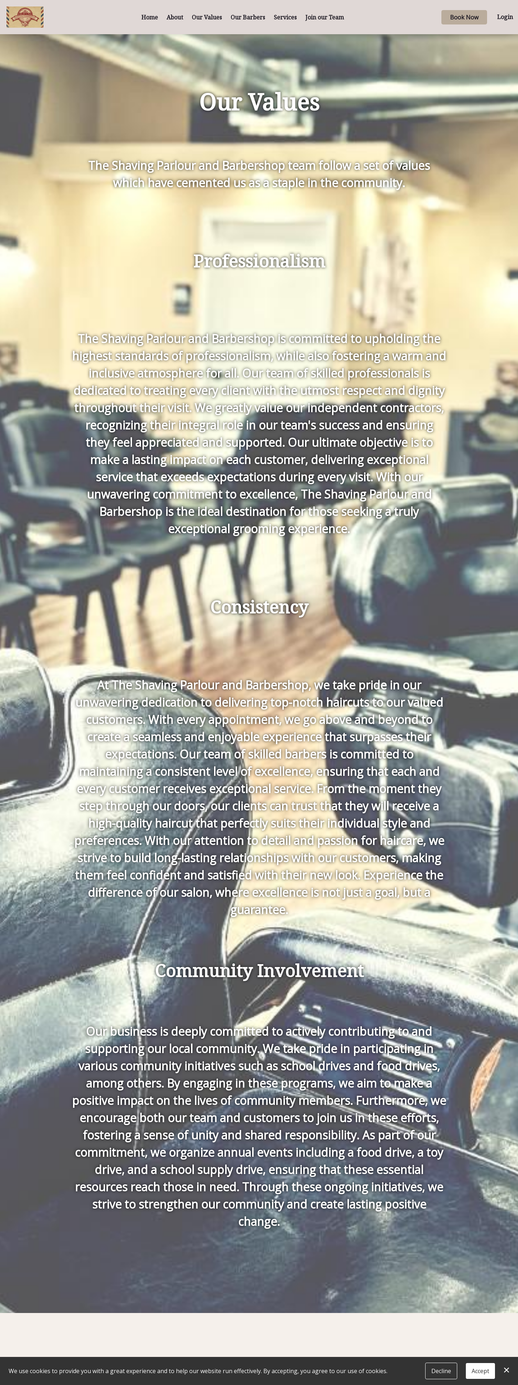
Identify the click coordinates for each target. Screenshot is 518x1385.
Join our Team (324, 17)
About (175, 17)
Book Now (464, 17)
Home (149, 17)
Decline (441, 1371)
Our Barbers (248, 17)
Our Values (207, 17)
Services (285, 17)
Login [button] (505, 17)
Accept (480, 1371)
